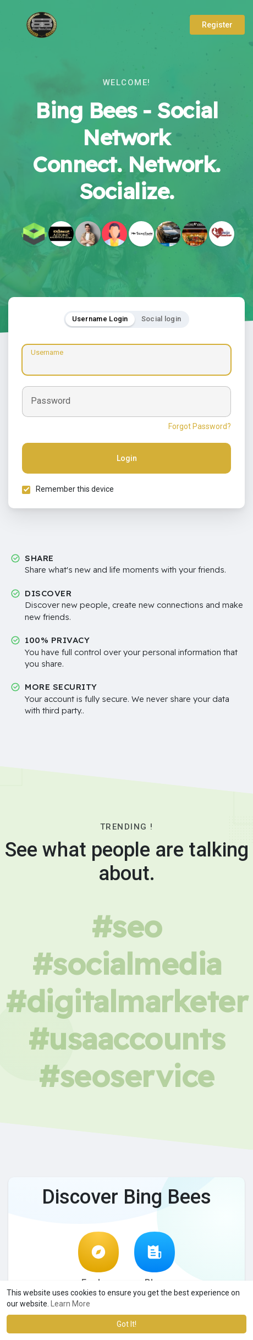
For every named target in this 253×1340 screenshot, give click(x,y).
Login (127, 458)
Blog (154, 1260)
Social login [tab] (161, 319)
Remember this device (75, 489)
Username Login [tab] (100, 319)
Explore (98, 1260)
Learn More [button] (70, 1303)
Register (217, 24)
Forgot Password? (199, 426)
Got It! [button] (126, 1324)
